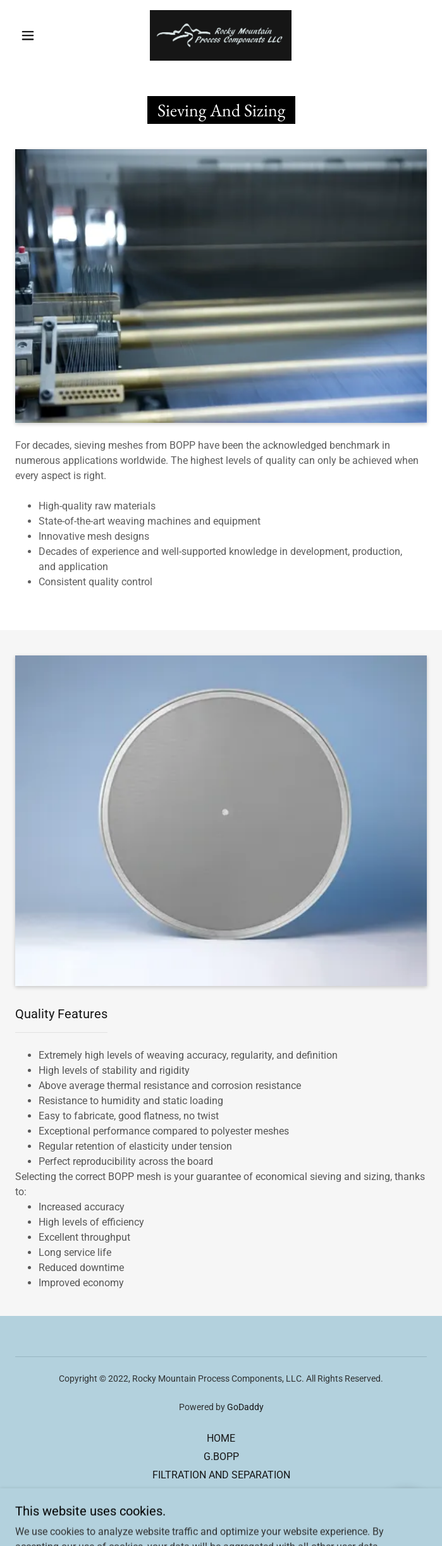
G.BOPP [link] (221, 1457)
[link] (221, 35)
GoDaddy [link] (245, 1407)
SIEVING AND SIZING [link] (221, 1493)
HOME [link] (221, 1438)
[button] (35, 35)
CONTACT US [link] (221, 1512)
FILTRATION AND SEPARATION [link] (221, 1475)
